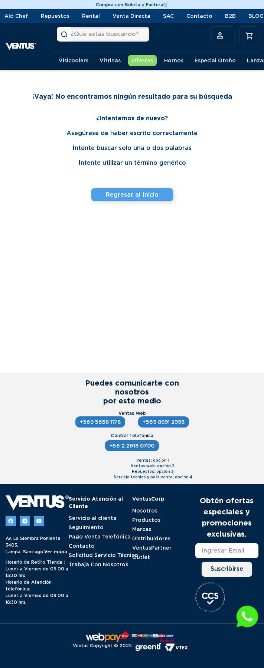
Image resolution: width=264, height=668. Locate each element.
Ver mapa (55, 551)
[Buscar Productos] (64, 34)
